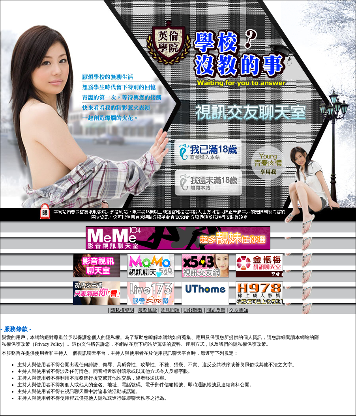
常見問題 (170, 310)
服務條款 (147, 310)
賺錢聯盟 (193, 310)
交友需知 (238, 310)
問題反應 (215, 310)
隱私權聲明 (122, 310)
